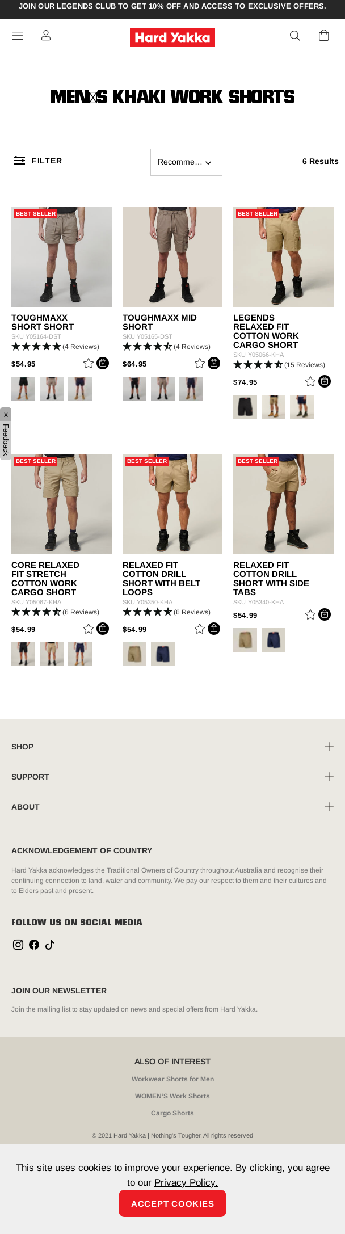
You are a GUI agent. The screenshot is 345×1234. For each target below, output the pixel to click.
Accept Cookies (172, 1203)
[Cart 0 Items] (324, 35)
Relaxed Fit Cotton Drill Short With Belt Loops (161, 579)
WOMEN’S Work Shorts (172, 1096)
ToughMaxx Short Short (42, 322)
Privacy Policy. (186, 1182)
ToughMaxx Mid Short (160, 322)
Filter (47, 160)
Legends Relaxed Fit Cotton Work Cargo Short (266, 331)
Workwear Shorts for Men (173, 1079)
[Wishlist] (88, 365)
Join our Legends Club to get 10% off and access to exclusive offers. (173, 6)
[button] (295, 36)
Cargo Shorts (172, 1113)
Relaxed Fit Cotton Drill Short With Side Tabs (271, 579)
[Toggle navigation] (17, 36)
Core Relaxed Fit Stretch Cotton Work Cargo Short (45, 579)
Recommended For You (190, 161)
